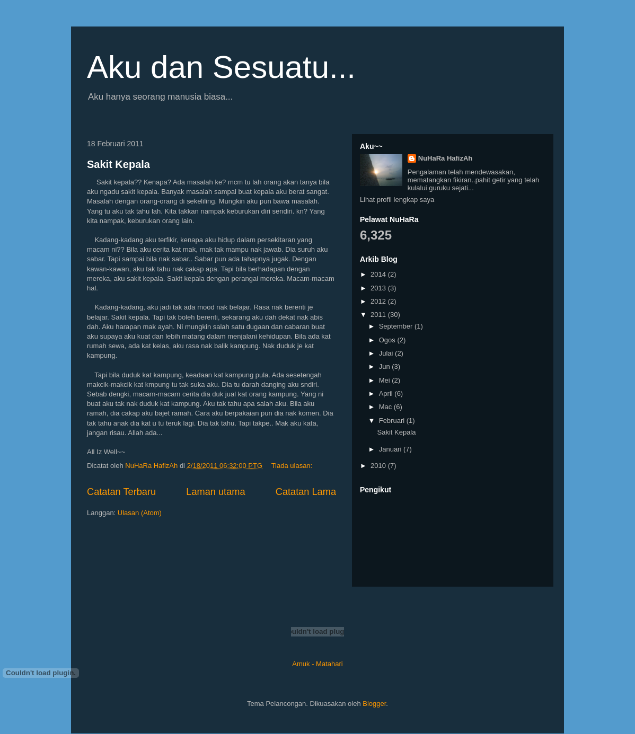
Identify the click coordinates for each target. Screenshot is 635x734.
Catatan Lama (306, 492)
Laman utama (215, 492)
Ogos (388, 340)
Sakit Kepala (118, 164)
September (396, 326)
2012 (379, 301)
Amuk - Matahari (317, 664)
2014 (379, 274)
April (387, 393)
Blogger (374, 704)
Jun (385, 366)
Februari (393, 421)
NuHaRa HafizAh (445, 158)
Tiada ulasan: (292, 466)
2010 (379, 466)
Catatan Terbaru (121, 492)
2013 (379, 288)
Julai (387, 353)
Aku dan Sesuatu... (221, 67)
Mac (386, 407)
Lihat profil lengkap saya (397, 200)
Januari (391, 449)
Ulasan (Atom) (140, 513)
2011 (379, 315)
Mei (385, 380)
